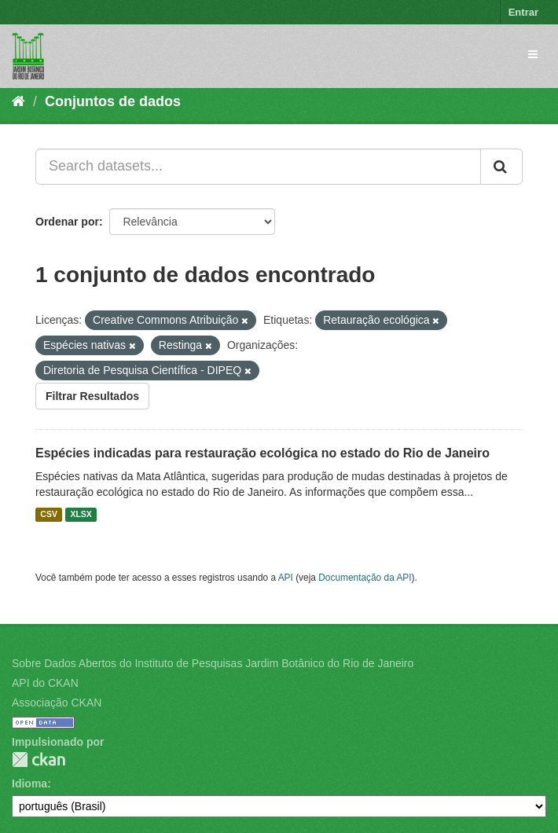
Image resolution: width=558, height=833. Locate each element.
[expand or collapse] (532, 54)
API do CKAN (45, 683)
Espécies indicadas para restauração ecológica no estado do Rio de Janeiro (262, 453)
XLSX (80, 514)
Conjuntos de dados (113, 101)
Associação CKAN (56, 702)
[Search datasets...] (258, 167)
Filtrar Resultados (92, 396)
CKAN (38, 759)
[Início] (18, 101)
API (285, 577)
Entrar (523, 12)
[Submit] (501, 167)
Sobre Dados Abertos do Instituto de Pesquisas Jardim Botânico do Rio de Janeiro (212, 663)
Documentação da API (364, 577)
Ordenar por (67, 221)
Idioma (29, 783)
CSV (48, 514)
